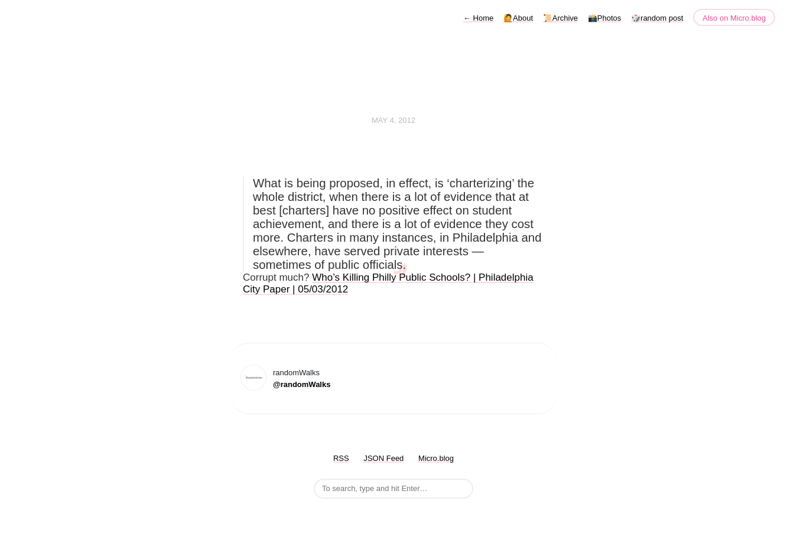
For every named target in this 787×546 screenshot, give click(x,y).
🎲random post (657, 18)
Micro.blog (436, 458)
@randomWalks (301, 384)
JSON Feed (383, 458)
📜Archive (560, 18)
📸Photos (604, 18)
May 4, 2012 (393, 120)
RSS (341, 458)
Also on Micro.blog (734, 18)
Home (478, 18)
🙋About (518, 18)
